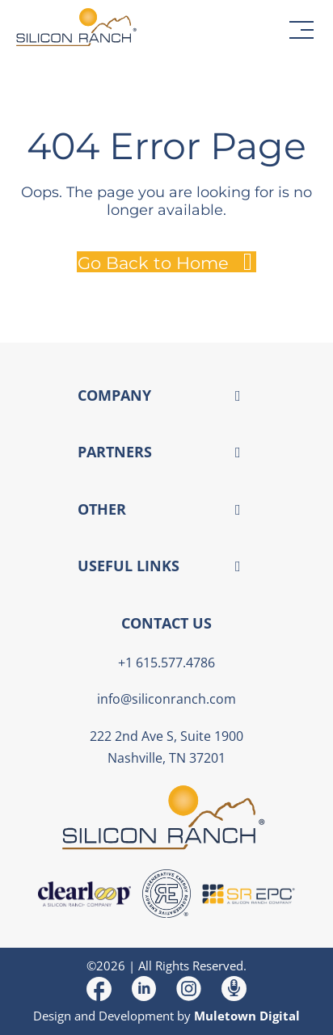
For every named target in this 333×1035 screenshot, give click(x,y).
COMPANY (114, 395)
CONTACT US (166, 623)
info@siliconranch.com (166, 699)
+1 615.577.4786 (166, 662)
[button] (301, 30)
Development (136, 1016)
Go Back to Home (153, 262)
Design (52, 1016)
